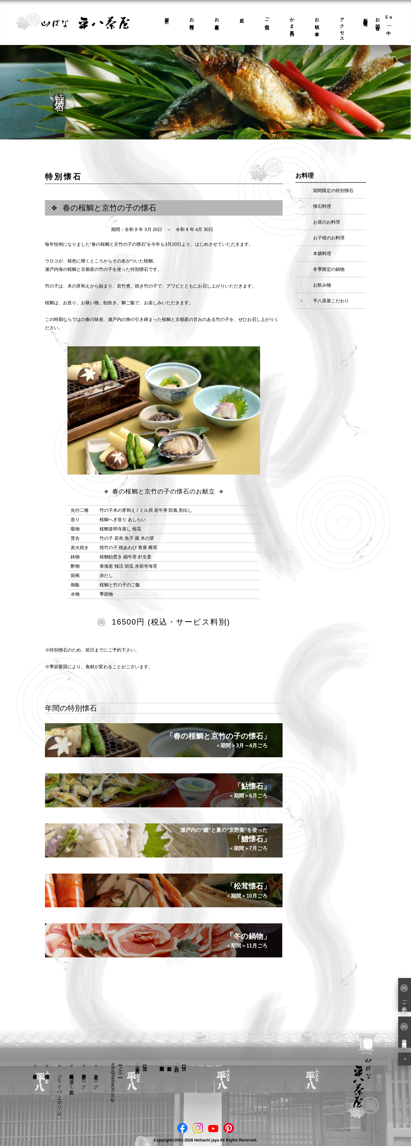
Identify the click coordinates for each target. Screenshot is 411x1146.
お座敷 (216, 18)
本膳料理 (322, 253)
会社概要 (35, 1067)
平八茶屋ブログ (83, 1079)
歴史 (166, 15)
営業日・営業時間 (404, 1031)
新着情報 (365, 17)
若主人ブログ (96, 1079)
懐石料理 (322, 206)
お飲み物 (322, 285)
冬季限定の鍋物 (329, 269)
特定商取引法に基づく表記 (71, 1079)
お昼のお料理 (326, 222)
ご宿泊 (267, 18)
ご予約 (404, 994)
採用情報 (47, 1067)
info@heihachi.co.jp (113, 1082)
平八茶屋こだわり (331, 300)
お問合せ (377, 22)
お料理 (191, 18)
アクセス (342, 27)
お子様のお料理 (329, 237)
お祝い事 (317, 22)
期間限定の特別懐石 (333, 190)
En (389, 17)
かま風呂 (292, 22)
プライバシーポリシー (59, 1091)
